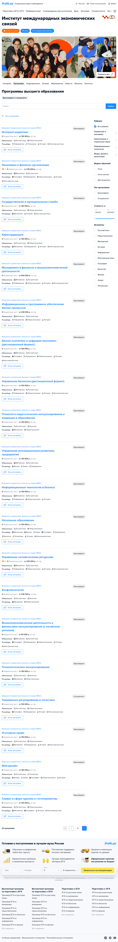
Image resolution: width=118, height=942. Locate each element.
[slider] (95, 218)
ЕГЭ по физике (68, 911)
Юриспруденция (12, 234)
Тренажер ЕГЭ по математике (9, 903)
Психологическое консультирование (26, 667)
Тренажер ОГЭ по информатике (39, 919)
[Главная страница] (7, 3)
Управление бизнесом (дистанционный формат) (33, 381)
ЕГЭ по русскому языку (72, 892)
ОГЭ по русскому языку (102, 892)
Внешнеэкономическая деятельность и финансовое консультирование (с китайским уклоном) (31, 626)
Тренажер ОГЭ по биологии (43, 914)
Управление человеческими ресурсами (27, 557)
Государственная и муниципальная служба (30, 201)
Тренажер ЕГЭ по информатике (9, 919)
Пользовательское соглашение (59, 938)
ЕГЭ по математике (70, 896)
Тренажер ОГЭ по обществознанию (39, 909)
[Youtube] (114, 937)
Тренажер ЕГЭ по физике (12, 925)
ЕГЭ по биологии (69, 903)
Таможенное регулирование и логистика (28, 700)
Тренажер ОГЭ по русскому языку (43, 896)
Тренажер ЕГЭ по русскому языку (13, 896)
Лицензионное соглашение (33, 938)
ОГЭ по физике (98, 911)
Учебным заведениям (11, 938)
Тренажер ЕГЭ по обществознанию (9, 909)
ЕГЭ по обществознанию (72, 900)
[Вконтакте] (105, 937)
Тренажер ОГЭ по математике (39, 903)
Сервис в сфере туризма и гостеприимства (29, 798)
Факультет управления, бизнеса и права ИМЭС (21, 128)
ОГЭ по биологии (99, 903)
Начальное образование (18, 520)
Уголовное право (13, 733)
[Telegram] (110, 937)
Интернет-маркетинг (15, 132)
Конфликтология (13, 590)
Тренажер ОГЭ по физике (43, 925)
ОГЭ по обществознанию (102, 900)
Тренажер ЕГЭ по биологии (13, 914)
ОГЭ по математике (100, 896)
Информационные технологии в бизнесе (28, 487)
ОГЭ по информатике (101, 907)
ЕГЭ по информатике (71, 907)
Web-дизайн (10, 765)
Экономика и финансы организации (25, 165)
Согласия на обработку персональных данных (71, 878)
